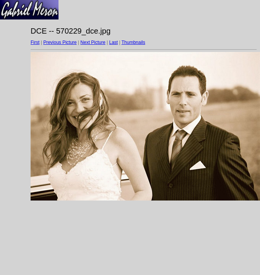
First (35, 42)
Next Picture (92, 42)
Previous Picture (59, 42)
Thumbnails (133, 42)
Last (113, 42)
